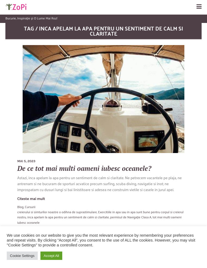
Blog (20, 207)
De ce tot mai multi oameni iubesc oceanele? (84, 168)
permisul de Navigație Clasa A (130, 217)
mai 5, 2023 (26, 161)
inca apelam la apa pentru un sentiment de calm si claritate (68, 217)
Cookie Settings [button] (22, 256)
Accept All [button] (51, 256)
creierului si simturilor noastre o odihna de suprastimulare (57, 212)
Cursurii (30, 207)
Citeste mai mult (31, 198)
